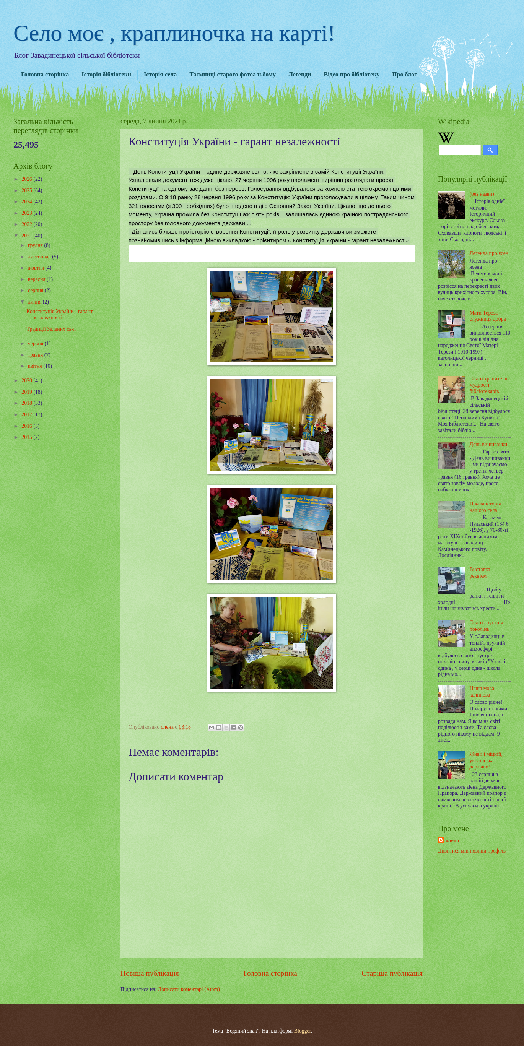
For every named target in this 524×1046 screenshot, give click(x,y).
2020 (27, 380)
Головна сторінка (45, 74)
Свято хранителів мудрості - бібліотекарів (489, 385)
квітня (35, 366)
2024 (27, 202)
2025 (27, 190)
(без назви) (482, 194)
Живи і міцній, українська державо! (486, 760)
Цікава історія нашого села (485, 507)
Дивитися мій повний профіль (472, 851)
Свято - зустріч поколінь (486, 626)
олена (452, 840)
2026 (27, 179)
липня (35, 302)
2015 (27, 437)
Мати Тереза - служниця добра (488, 316)
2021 (27, 236)
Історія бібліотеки (106, 74)
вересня (37, 279)
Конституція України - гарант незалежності (59, 315)
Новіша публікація (149, 973)
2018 (27, 403)
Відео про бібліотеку (351, 74)
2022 (27, 224)
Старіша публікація (392, 973)
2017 (27, 414)
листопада (40, 257)
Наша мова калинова (482, 691)
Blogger (302, 1031)
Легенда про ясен (489, 253)
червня (36, 343)
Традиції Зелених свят (51, 329)
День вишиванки (489, 444)
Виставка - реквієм (481, 573)
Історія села (160, 74)
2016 (27, 426)
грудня (36, 245)
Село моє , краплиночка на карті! (174, 32)
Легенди (299, 74)
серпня (36, 290)
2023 (27, 213)
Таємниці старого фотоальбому (232, 74)
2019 (27, 392)
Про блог (404, 74)
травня (36, 355)
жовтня (36, 268)
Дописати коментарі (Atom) (189, 989)
